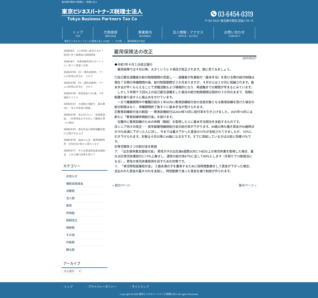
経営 (69, 205)
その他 (118, 41)
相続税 (70, 227)
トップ (68, 286)
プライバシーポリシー (102, 286)
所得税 (70, 213)
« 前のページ (121, 185)
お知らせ (71, 176)
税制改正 (71, 220)
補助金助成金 (74, 183)
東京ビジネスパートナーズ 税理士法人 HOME (87, 41)
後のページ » (247, 185)
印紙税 (70, 242)
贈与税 (70, 249)
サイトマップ (140, 286)
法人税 (70, 198)
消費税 (70, 190)
